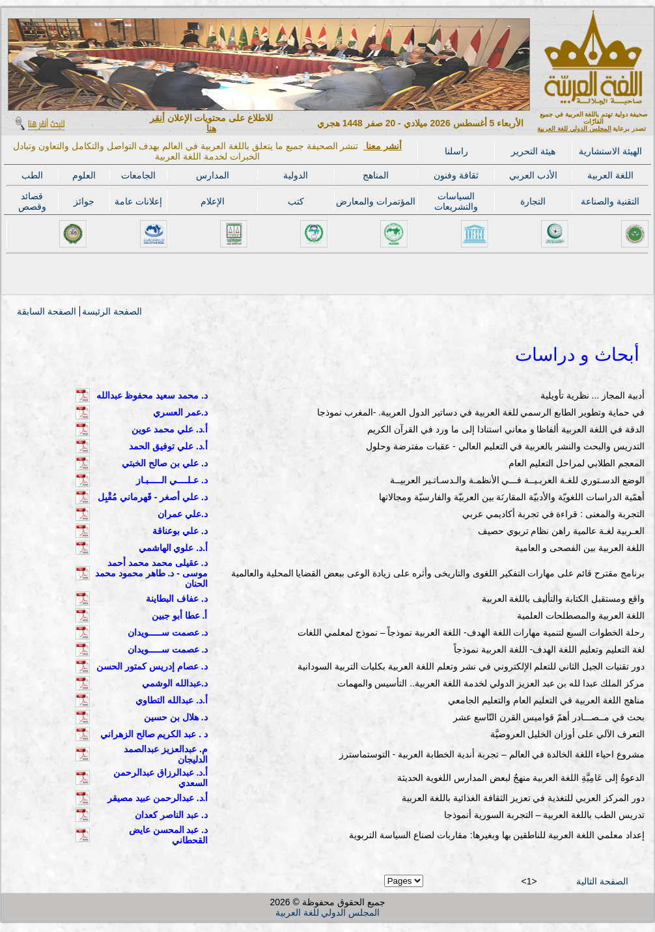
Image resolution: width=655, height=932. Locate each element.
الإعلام (213, 201)
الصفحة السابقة (46, 311)
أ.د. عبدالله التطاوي (171, 700)
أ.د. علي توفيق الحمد (168, 446)
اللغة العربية (610, 175)
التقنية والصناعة (610, 201)
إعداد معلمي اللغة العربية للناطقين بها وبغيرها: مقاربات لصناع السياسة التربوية (497, 835)
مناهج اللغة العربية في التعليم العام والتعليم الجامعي (546, 700)
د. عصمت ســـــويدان (168, 632)
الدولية (295, 175)
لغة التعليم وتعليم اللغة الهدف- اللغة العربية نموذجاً (549, 649)
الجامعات (138, 175)
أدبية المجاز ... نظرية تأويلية (592, 395)
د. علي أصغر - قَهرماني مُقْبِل (153, 497)
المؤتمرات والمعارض (375, 201)
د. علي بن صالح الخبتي (164, 463)
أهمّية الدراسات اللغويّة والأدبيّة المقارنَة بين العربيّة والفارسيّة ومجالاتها (512, 497)
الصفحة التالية (602, 881)
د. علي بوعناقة (180, 531)
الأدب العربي (533, 175)
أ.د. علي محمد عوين (169, 429)
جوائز (84, 201)
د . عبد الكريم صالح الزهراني (154, 734)
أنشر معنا (382, 146)
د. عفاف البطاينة (177, 598)
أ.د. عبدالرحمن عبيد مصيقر (157, 798)
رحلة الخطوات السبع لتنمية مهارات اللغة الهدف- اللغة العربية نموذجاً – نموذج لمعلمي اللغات (471, 632)
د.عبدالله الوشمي (175, 683)
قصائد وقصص (32, 201)
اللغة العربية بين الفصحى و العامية (580, 548)
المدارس (212, 175)
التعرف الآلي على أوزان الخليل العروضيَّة (567, 734)
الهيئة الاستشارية (610, 151)
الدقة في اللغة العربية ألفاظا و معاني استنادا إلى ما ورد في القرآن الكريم (506, 429)
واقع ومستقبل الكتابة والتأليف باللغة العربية (563, 598)
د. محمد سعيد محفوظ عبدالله (152, 395)
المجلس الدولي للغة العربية (574, 128)
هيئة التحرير (533, 151)
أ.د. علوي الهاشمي (173, 548)
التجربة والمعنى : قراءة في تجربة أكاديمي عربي (553, 514)
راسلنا (456, 151)
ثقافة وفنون (456, 175)
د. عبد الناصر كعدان (171, 815)
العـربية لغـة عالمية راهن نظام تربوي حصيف (561, 531)
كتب (296, 201)
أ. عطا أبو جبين (180, 615)
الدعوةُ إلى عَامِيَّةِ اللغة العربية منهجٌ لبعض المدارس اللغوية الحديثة (521, 777)
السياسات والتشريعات (456, 201)
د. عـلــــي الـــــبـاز (172, 480)
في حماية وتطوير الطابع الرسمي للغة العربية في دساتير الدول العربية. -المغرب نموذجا (481, 412)
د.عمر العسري (180, 412)
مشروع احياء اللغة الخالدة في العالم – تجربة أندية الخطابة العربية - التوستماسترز (492, 754)
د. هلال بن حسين (176, 717)
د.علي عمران (183, 514)
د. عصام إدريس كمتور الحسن (151, 666)
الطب (32, 175)
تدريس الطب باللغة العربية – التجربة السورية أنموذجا (544, 815)
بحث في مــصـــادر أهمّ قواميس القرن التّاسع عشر (549, 717)
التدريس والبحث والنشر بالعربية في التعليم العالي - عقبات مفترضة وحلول (505, 446)
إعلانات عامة (138, 201)
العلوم (84, 175)
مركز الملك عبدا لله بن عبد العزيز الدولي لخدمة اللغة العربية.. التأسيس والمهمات (491, 683)
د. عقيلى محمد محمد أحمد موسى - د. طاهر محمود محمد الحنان (151, 573)
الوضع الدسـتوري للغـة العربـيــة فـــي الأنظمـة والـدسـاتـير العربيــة (517, 480)
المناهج (376, 175)
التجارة (533, 201)
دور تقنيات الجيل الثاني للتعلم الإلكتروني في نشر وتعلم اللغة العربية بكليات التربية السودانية (471, 666)
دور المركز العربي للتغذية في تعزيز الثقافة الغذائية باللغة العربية (523, 798)
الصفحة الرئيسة (112, 311)
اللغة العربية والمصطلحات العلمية (581, 615)
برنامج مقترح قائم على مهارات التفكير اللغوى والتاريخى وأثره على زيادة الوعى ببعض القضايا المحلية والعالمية (438, 573)
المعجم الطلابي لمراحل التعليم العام (577, 463)
